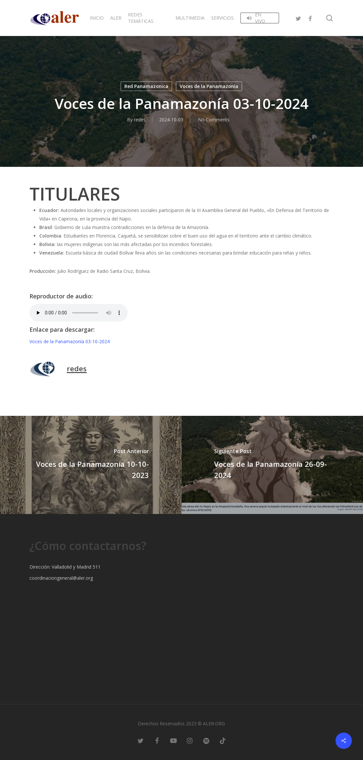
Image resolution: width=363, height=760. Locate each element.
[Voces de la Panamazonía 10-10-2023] (91, 465)
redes (140, 119)
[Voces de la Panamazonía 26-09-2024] (272, 465)
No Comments (213, 119)
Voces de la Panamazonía (209, 86)
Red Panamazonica (146, 86)
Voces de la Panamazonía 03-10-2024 (69, 341)
